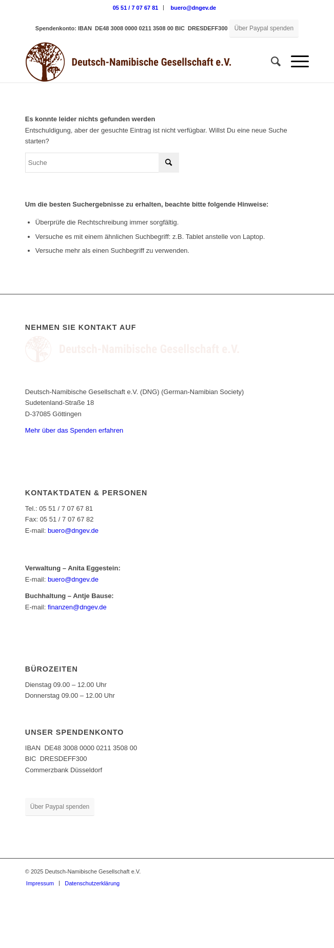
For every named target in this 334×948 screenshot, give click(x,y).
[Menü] (295, 61)
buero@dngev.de (193, 8)
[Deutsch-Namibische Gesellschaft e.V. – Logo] (138, 61)
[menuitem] (136, 7)
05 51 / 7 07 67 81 (136, 8)
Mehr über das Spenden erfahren (74, 430)
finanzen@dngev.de (77, 607)
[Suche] (271, 61)
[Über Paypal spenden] (264, 29)
